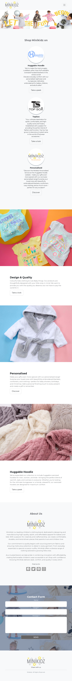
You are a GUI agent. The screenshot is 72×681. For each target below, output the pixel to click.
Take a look (36, 141)
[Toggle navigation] (64, 5)
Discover (36, 192)
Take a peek (36, 90)
